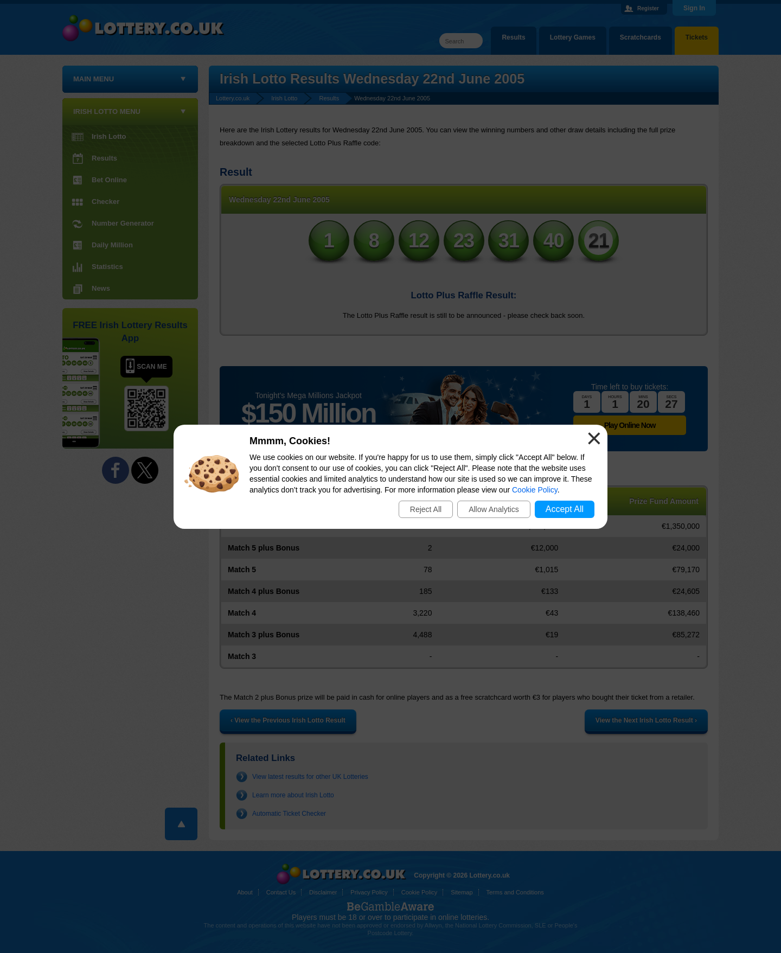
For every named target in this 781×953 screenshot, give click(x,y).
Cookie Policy (535, 489)
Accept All (565, 509)
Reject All (425, 509)
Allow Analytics (494, 509)
